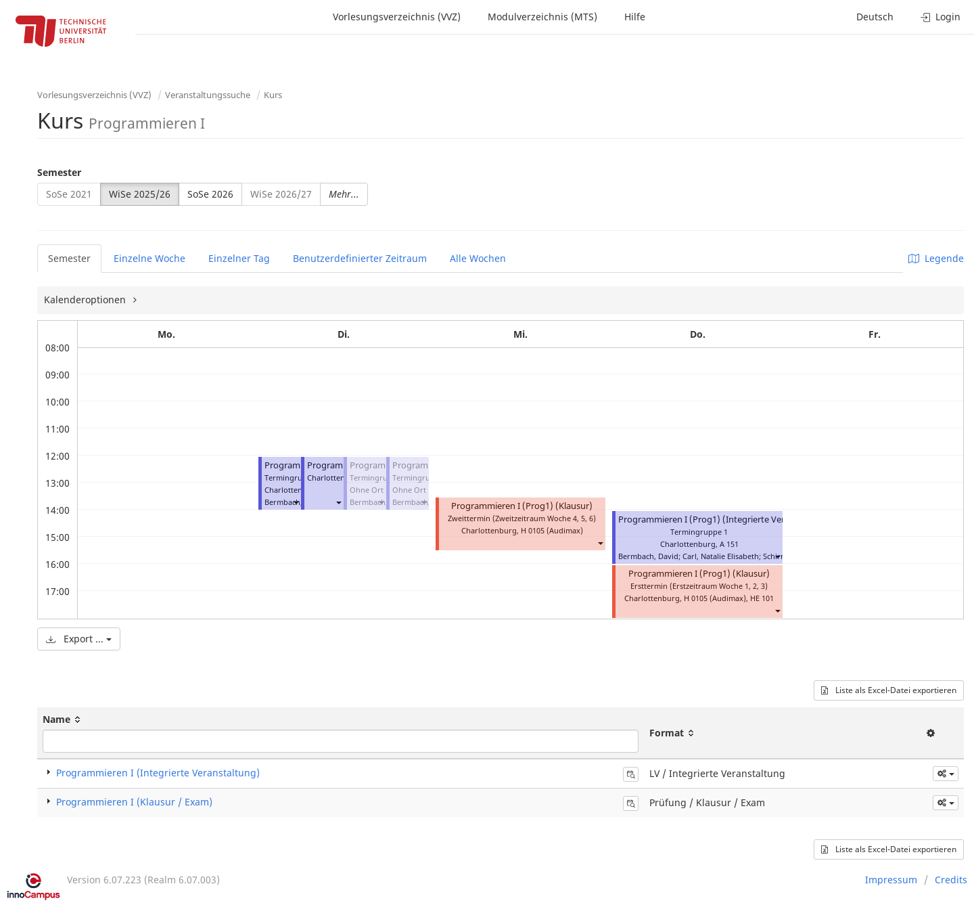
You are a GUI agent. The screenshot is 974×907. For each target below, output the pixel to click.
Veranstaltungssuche (207, 95)
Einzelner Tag (239, 258)
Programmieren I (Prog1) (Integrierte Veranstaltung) (725, 519)
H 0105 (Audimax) (552, 530)
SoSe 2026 (210, 193)
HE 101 (762, 598)
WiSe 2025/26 (139, 193)
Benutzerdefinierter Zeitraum (360, 258)
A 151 (729, 544)
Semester (59, 172)
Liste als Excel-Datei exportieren (888, 690)
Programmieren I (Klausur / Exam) (134, 801)
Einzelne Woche (149, 258)
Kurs (273, 95)
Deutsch (875, 16)
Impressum (891, 879)
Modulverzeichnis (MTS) (542, 16)
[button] (295, 502)
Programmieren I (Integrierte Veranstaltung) (158, 772)
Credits (951, 879)
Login (940, 16)
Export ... (79, 638)
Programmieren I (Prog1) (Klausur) (522, 506)
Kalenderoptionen (86, 299)
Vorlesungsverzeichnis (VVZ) (397, 16)
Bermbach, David (648, 556)
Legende (936, 258)
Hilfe (634, 16)
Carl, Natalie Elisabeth (720, 556)
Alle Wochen (478, 258)
